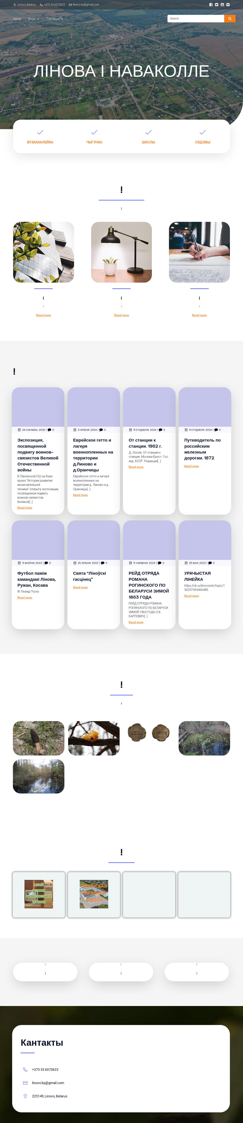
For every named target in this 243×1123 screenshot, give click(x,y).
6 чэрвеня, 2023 (142, 564)
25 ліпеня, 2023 (85, 564)
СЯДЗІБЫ (202, 143)
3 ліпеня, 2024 (85, 431)
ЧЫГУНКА (94, 143)
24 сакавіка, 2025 (31, 431)
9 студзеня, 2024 (142, 431)
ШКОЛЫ (148, 143)
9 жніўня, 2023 (29, 564)
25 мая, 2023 (195, 564)
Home (17, 19)
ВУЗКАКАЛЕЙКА (40, 143)
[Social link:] (210, 5)
